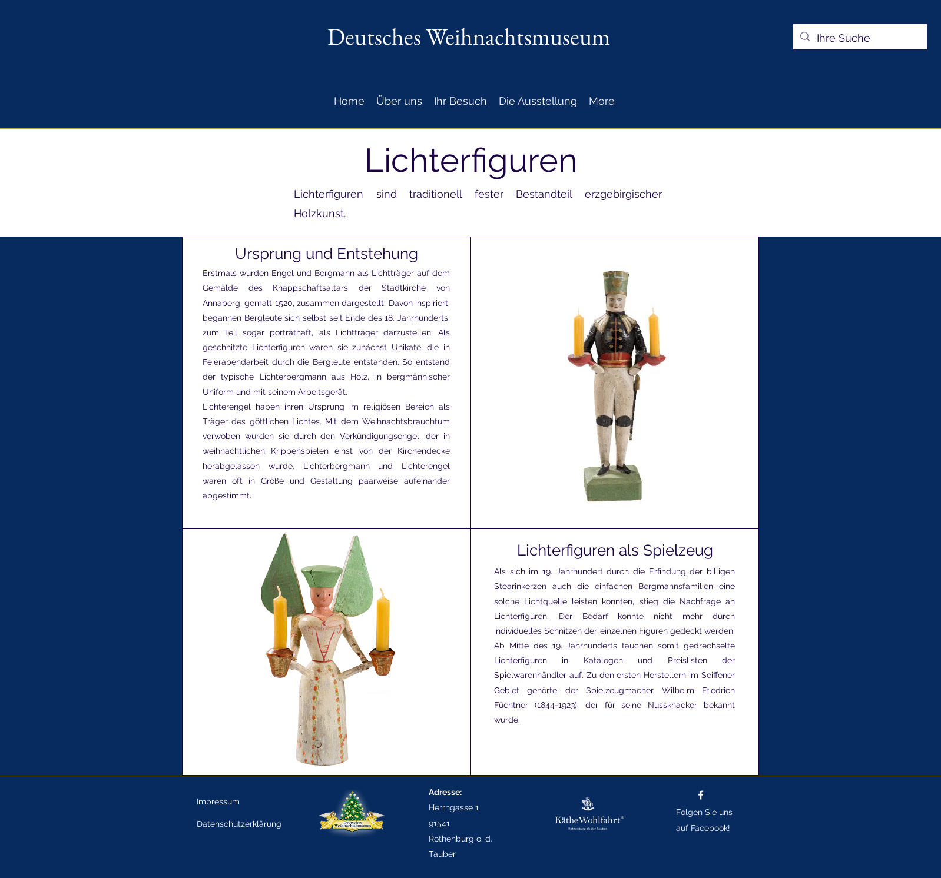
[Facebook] (701, 795)
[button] (399, 100)
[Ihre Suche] (859, 38)
